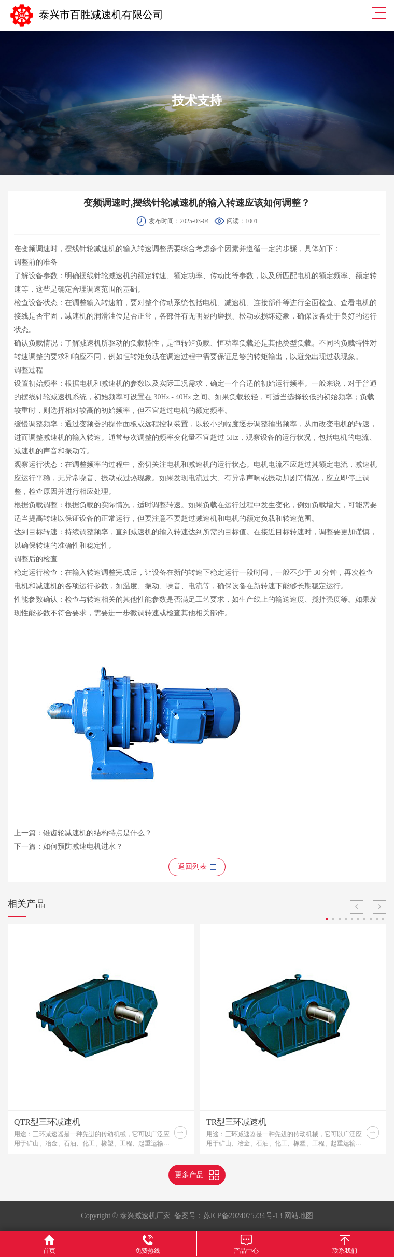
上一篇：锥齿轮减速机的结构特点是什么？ (83, 833)
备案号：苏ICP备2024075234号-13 (228, 1216)
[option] (101, 1039)
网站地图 (298, 1216)
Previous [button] (356, 907)
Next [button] (379, 907)
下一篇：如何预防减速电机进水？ (68, 846)
